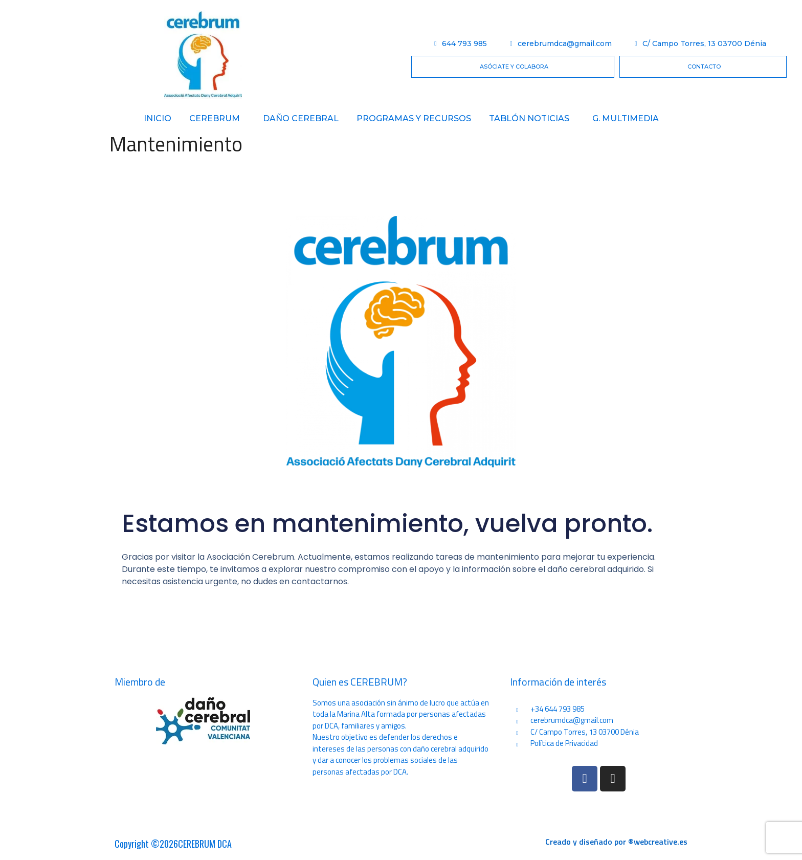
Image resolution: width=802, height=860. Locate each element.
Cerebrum (214, 118)
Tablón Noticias (529, 118)
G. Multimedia (625, 118)
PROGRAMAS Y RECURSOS (414, 118)
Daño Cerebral (301, 118)
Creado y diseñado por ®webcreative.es (616, 841)
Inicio (157, 118)
